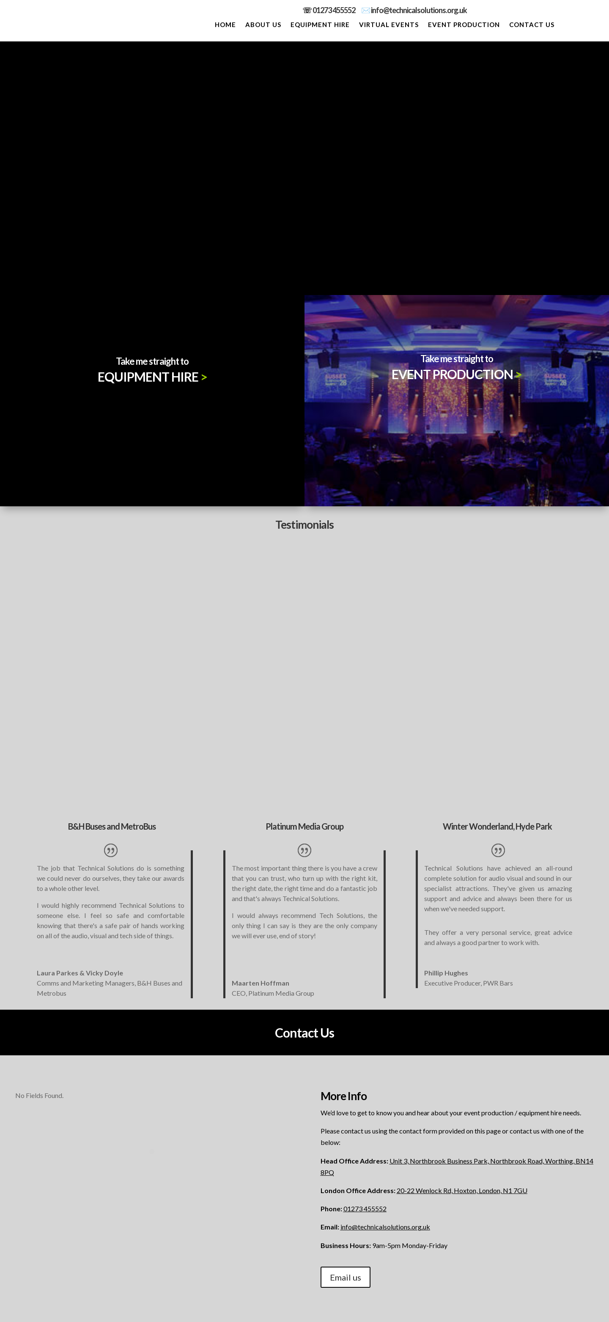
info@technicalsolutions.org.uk (385, 1227)
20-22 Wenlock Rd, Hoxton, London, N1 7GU (462, 1190)
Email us (345, 1277)
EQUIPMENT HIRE (320, 25)
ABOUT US (263, 25)
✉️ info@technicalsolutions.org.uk (414, 10)
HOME (225, 25)
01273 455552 (337, 10)
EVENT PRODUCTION (464, 25)
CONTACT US (531, 25)
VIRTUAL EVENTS (389, 25)
